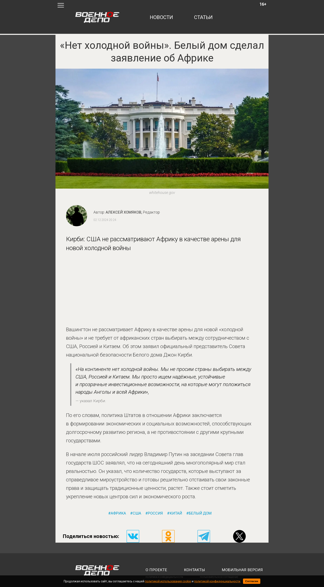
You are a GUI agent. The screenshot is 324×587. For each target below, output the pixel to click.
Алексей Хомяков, (133, 212)
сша (137, 513)
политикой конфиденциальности (217, 581)
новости (161, 17)
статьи (203, 17)
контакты (194, 570)
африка (118, 513)
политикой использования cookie (168, 581)
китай (176, 513)
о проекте (156, 570)
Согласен (251, 581)
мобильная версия (242, 570)
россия (155, 513)
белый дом (200, 513)
